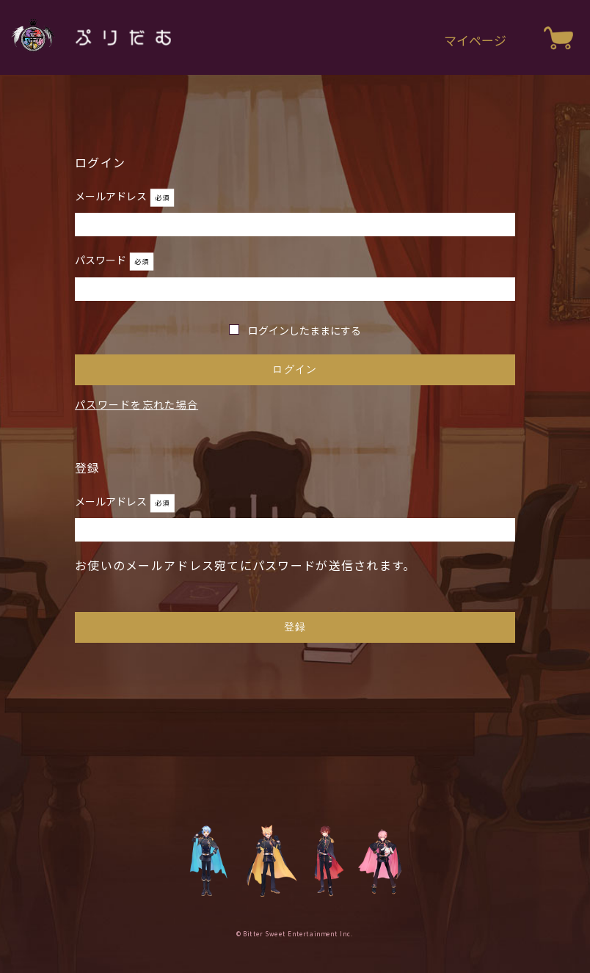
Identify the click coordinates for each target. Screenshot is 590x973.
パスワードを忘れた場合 (136, 404)
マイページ (475, 40)
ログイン (294, 369)
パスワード (101, 259)
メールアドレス (112, 196)
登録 (295, 627)
